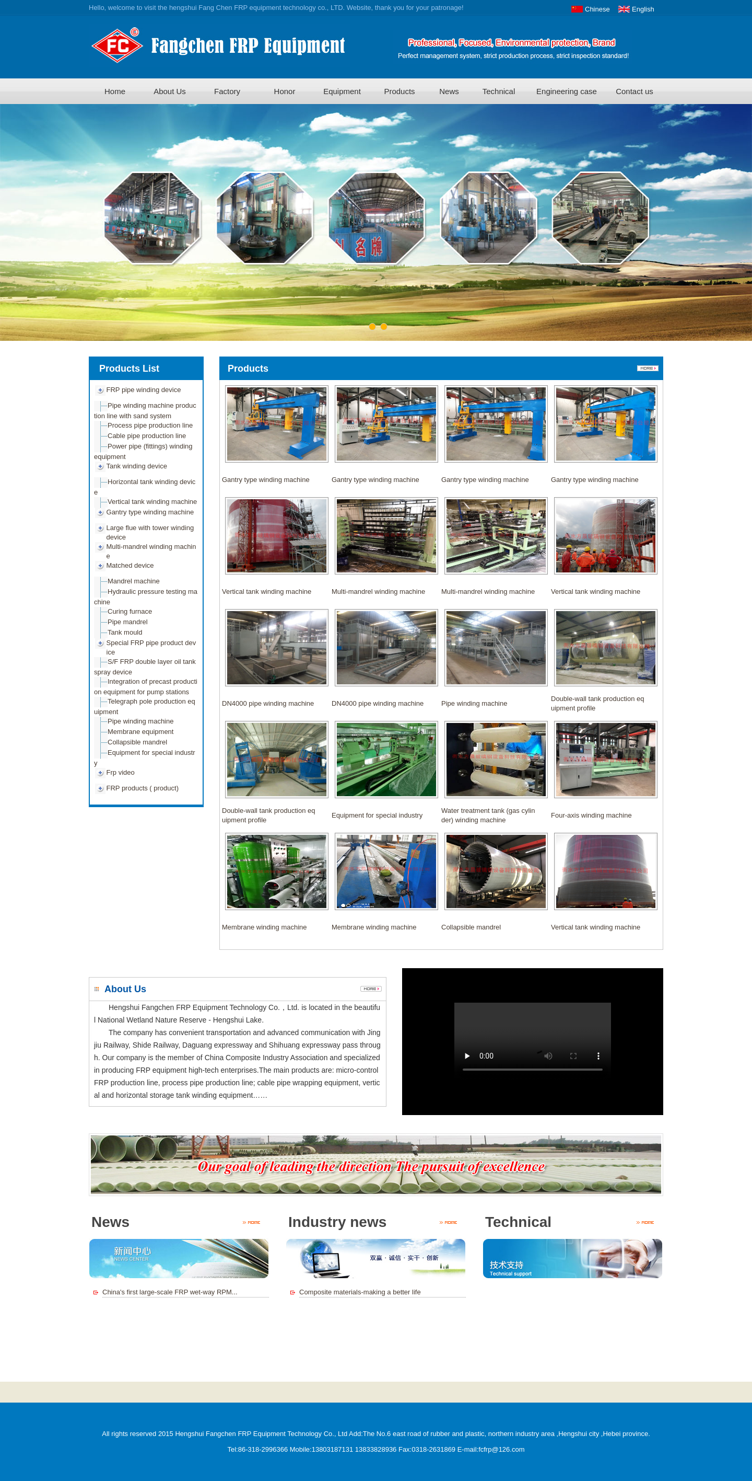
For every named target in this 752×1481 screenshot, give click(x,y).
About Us (170, 91)
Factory (227, 91)
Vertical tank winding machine (152, 502)
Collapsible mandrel (137, 742)
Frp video (121, 772)
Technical (499, 91)
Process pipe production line (150, 425)
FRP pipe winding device (144, 390)
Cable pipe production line (147, 436)
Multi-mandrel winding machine (378, 591)
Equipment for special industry (377, 815)
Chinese (597, 9)
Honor (285, 91)
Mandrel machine (134, 581)
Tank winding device (137, 466)
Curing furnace (130, 611)
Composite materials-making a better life (360, 1292)
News (449, 91)
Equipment (342, 91)
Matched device (130, 565)
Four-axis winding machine (591, 815)
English (643, 9)
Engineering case (566, 91)
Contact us (634, 91)
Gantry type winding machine (150, 512)
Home (114, 91)
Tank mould (125, 632)
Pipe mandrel (128, 622)
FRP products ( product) (143, 788)
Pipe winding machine (140, 721)
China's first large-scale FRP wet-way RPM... (170, 1292)
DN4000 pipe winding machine (268, 703)
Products (399, 91)
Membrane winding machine (264, 927)
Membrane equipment (140, 732)
